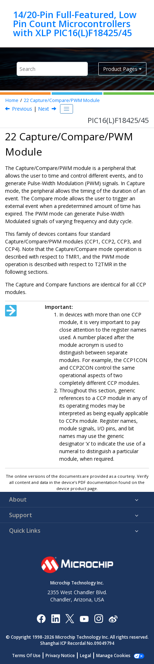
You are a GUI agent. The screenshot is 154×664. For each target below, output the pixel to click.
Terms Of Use (26, 655)
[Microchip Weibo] (112, 618)
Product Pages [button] (120, 68)
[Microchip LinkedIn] (55, 618)
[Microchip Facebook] (41, 618)
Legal (85, 655)
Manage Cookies (113, 655)
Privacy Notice (60, 655)
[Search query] (52, 69)
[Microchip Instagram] (98, 618)
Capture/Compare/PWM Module (62, 100)
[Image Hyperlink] (84, 618)
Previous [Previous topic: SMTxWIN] (22, 108)
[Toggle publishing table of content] (66, 109)
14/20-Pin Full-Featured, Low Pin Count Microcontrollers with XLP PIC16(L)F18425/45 (75, 23)
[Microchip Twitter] (69, 618)
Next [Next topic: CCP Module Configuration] (43, 108)
